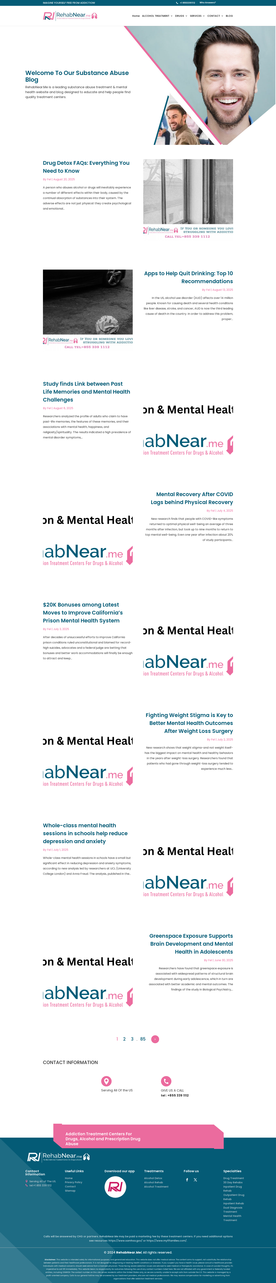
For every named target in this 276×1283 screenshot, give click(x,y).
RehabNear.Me (128, 1252)
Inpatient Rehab (233, 1203)
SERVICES (196, 16)
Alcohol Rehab (153, 1182)
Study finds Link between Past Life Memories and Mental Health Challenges (86, 391)
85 (143, 1039)
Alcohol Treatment (156, 1186)
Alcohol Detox (153, 1178)
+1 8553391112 (187, 2)
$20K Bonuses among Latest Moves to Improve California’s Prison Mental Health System (83, 612)
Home (136, 16)
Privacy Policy (73, 1182)
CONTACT (213, 16)
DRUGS (179, 16)
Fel (49, 179)
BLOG (229, 16)
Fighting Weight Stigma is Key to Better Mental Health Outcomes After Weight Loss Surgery (189, 723)
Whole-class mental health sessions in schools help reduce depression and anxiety (85, 833)
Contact (70, 1186)
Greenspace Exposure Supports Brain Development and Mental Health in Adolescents (191, 944)
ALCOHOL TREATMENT (155, 16)
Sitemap (70, 1190)
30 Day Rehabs (233, 1182)
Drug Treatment (233, 1178)
